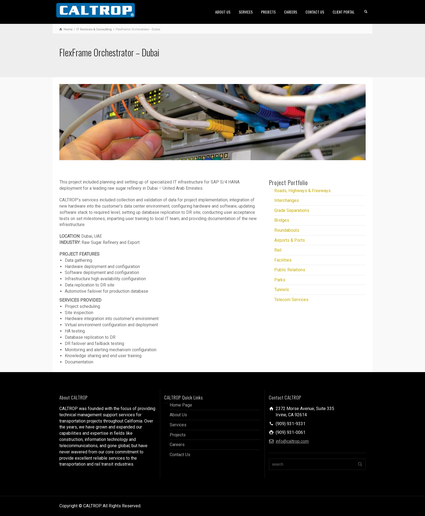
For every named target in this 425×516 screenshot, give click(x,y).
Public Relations (289, 269)
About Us (178, 414)
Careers (177, 444)
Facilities (283, 260)
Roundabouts (286, 230)
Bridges (281, 220)
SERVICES (246, 12)
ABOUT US (222, 12)
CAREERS (290, 12)
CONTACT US (314, 12)
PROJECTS (268, 12)
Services (178, 424)
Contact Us (180, 454)
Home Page (181, 405)
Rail (277, 250)
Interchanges (286, 200)
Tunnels (281, 289)
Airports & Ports (289, 240)
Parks (279, 279)
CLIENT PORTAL (344, 12)
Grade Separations (291, 210)
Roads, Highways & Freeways (302, 190)
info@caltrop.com (292, 441)
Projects (178, 434)
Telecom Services (291, 299)
